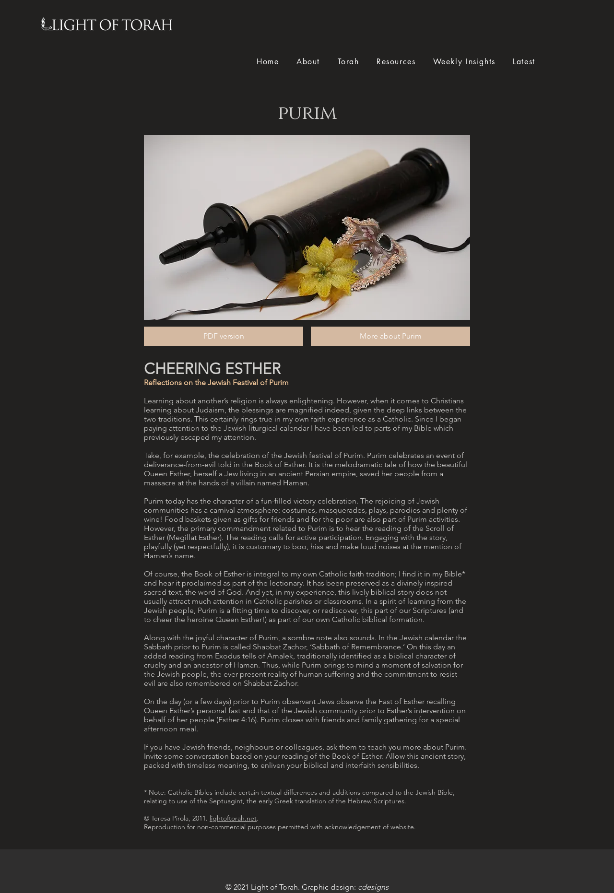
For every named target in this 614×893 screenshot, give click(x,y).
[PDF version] (223, 336)
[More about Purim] (390, 336)
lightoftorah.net (233, 818)
